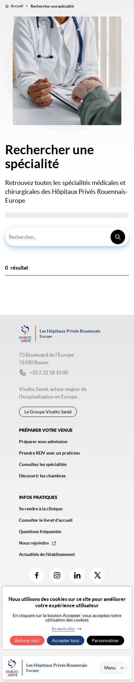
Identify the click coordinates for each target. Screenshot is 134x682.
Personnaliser (105, 640)
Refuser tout (27, 640)
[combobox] (67, 237)
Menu (115, 668)
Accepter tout (65, 640)
